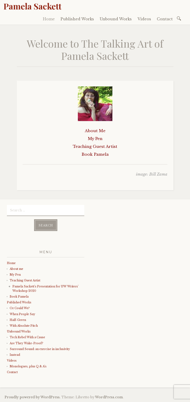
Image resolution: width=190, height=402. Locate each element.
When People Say (23, 314)
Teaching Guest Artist (25, 280)
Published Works (77, 19)
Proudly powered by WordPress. (33, 397)
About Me (95, 130)
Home (49, 19)
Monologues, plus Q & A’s (28, 366)
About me (16, 269)
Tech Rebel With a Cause (27, 337)
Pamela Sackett (32, 6)
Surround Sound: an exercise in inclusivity (40, 349)
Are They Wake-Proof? (26, 343)
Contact (165, 19)
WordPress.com (109, 397)
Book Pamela (19, 296)
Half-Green (18, 320)
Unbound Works (116, 19)
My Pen (15, 274)
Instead (15, 354)
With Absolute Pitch (24, 325)
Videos (144, 19)
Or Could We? (19, 308)
